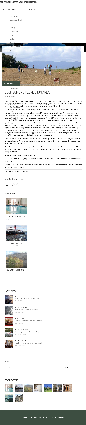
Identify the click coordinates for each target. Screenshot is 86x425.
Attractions (14, 81)
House (12, 51)
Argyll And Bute (15, 31)
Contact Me (32, 9)
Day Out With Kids (16, 20)
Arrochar (13, 100)
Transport (13, 66)
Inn (11, 127)
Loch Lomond (15, 47)
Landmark (13, 119)
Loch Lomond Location (14, 243)
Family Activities (15, 77)
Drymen (13, 104)
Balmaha (13, 43)
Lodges (12, 35)
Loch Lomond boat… (22, 330)
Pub (11, 123)
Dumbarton (14, 92)
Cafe (11, 112)
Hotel (12, 73)
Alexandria (13, 131)
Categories (12, 9)
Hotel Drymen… (20, 318)
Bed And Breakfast (16, 62)
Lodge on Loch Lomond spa (15, 217)
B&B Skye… (18, 296)
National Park (14, 16)
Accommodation (15, 108)
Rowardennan (15, 85)
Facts (12, 96)
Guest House (14, 54)
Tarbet (12, 39)
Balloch (12, 24)
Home (3, 9)
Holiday (12, 28)
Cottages (13, 115)
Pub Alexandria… (21, 341)
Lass (11, 70)
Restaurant (14, 89)
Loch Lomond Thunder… (23, 307)
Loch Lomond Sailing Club (15, 270)
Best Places (14, 58)
